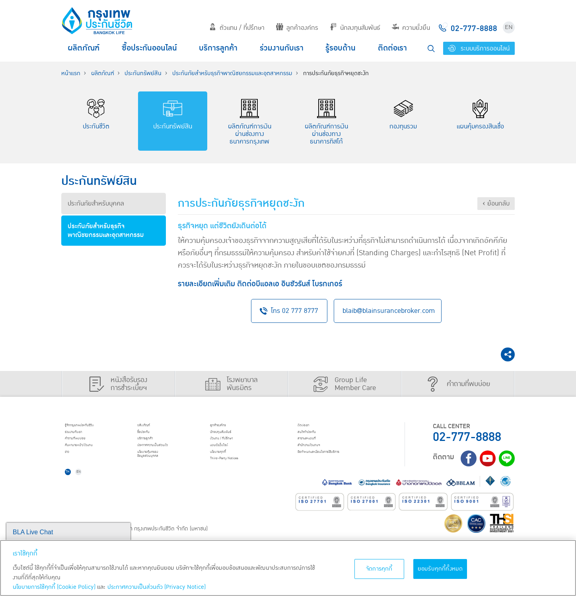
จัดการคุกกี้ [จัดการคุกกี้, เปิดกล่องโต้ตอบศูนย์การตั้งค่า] (379, 568)
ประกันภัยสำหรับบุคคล (96, 203)
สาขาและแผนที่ (317, 445)
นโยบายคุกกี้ (228, 465)
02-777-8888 (467, 435)
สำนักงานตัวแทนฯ (321, 455)
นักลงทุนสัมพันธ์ (355, 28)
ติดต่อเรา (392, 48)
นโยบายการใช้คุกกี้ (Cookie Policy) (54, 587)
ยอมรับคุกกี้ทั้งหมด (440, 568)
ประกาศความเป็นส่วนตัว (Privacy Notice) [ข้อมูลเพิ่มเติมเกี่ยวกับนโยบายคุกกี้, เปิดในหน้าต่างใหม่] (156, 587)
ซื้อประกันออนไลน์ (149, 48)
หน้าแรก (70, 73)
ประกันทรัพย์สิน (143, 73)
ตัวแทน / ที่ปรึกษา (237, 28)
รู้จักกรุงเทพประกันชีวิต (94, 424)
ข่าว (72, 465)
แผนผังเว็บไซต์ (230, 455)
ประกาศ (168, 455)
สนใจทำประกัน (317, 435)
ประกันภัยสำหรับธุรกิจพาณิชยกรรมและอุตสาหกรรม (232, 73)
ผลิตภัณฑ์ (83, 48)
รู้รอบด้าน (340, 48)
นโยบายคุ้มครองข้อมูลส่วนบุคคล (159, 469)
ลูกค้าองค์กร (297, 28)
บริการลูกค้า (218, 48)
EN (509, 27)
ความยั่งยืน (411, 28)
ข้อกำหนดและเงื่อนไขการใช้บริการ (339, 465)
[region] (288, 568)
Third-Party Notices (240, 475)
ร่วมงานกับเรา (282, 48)
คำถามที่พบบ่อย (87, 445)
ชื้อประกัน (151, 435)
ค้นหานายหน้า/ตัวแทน (94, 455)
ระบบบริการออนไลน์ (479, 48)
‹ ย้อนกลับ (496, 203)
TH (73, 488)
